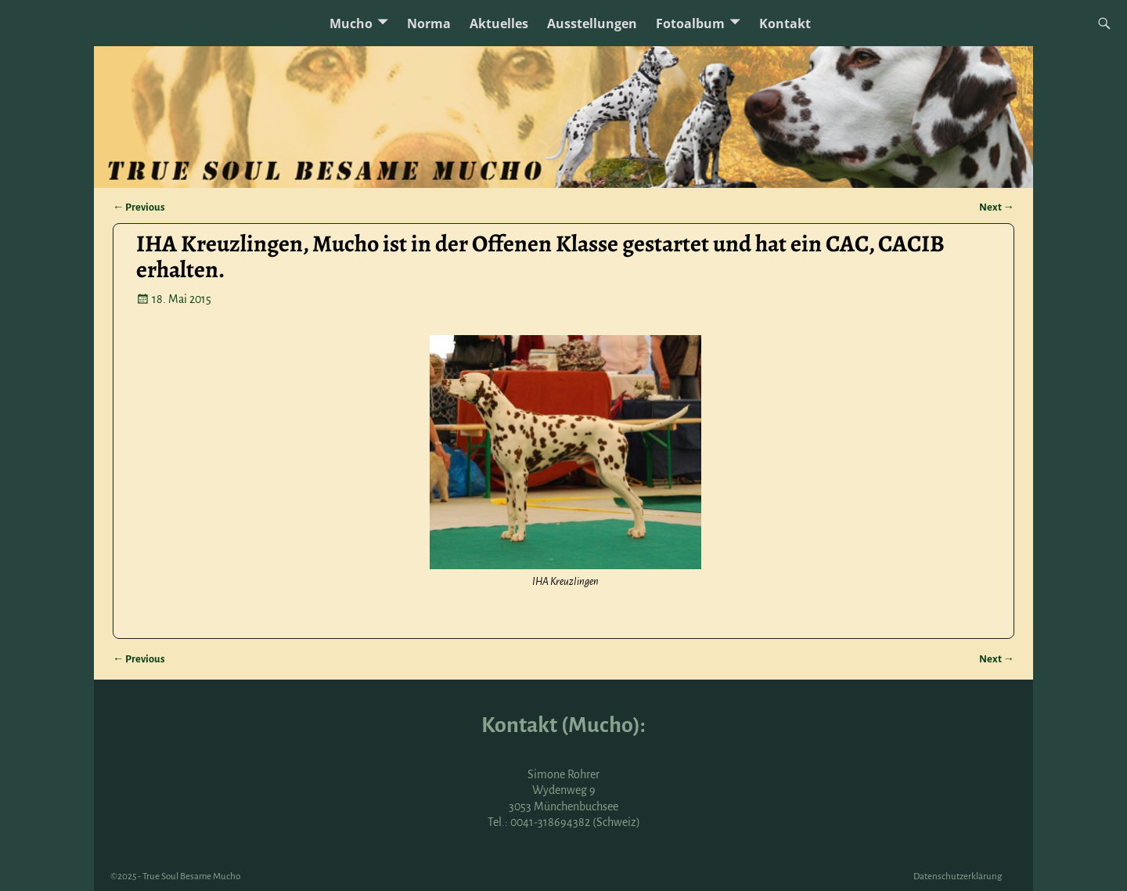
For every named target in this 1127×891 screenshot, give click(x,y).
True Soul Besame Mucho (191, 876)
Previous (139, 207)
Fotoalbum (690, 23)
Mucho (351, 23)
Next (996, 207)
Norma (429, 23)
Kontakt (785, 23)
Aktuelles (499, 23)
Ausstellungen (592, 23)
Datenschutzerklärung (957, 876)
